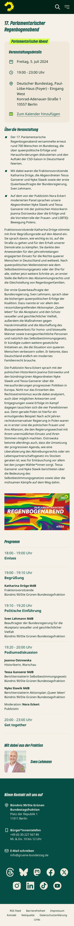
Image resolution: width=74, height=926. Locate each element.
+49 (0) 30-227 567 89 (24, 835)
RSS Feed (15, 910)
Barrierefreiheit (35, 910)
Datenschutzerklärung (53, 915)
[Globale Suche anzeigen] (57, 7)
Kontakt (11, 915)
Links (37, 919)
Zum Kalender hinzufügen (38, 113)
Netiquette (28, 915)
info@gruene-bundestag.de (29, 855)
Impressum (57, 910)
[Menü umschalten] (67, 7)
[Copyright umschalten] (22, 769)
